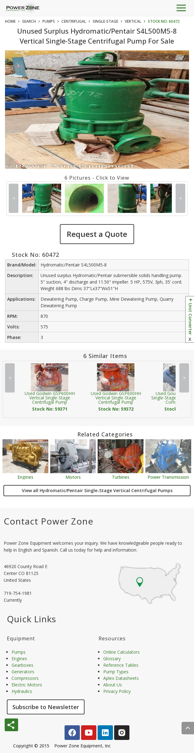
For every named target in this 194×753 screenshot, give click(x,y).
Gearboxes (22, 665)
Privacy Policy (117, 691)
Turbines (120, 476)
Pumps (19, 652)
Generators (23, 672)
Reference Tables (120, 665)
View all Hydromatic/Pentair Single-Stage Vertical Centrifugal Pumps (97, 490)
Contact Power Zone (48, 521)
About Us (112, 685)
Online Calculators (121, 652)
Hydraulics (22, 691)
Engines (25, 476)
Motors (73, 476)
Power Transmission (168, 476)
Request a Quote (97, 234)
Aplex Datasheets (121, 678)
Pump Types (116, 672)
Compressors (25, 678)
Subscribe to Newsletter (45, 707)
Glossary (112, 658)
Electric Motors (27, 685)
